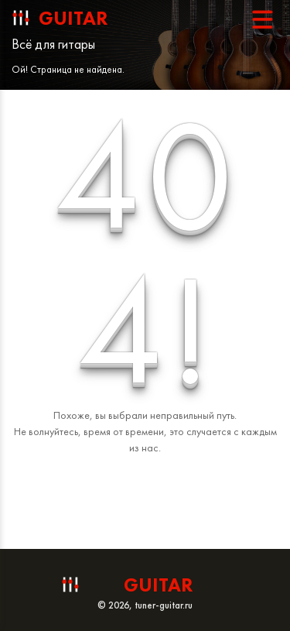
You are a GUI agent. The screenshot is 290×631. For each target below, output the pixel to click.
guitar (73, 18)
